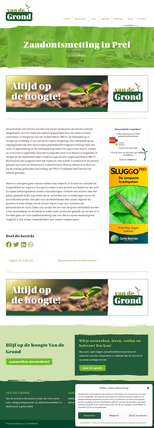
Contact (141, 18)
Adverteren (74, 402)
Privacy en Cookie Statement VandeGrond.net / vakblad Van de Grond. (119, 423)
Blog (130, 18)
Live (93, 18)
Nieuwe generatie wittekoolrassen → (78, 260)
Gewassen (80, 18)
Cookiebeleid (85, 423)
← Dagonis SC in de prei (19, 260)
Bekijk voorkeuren (138, 415)
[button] (148, 388)
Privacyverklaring (14, 423)
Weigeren (114, 415)
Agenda (105, 18)
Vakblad (117, 18)
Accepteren (89, 415)
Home (66, 18)
